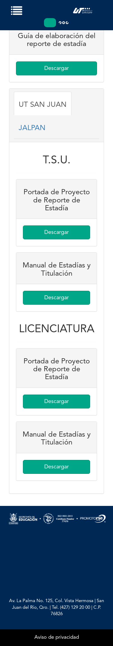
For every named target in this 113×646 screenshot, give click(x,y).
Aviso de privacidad (56, 637)
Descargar (56, 68)
